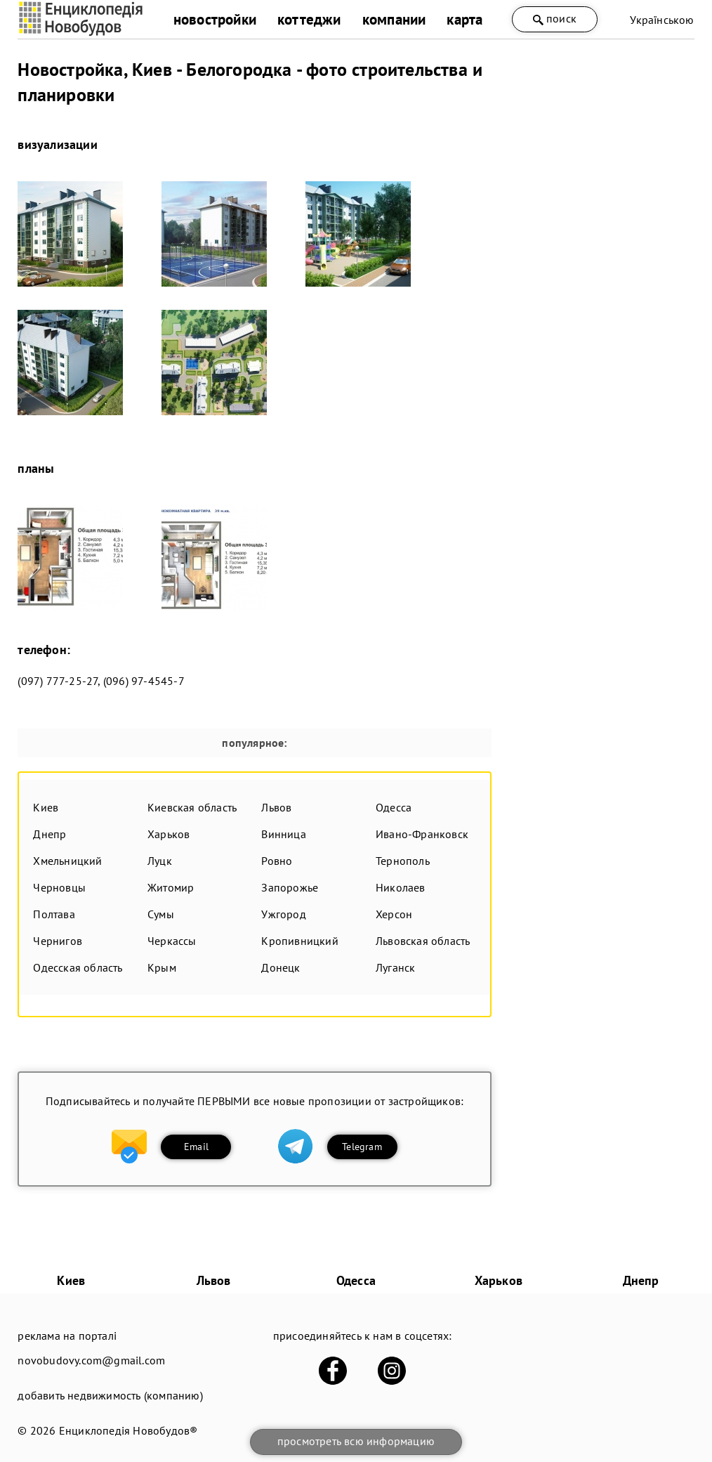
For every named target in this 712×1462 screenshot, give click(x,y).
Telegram (362, 1146)
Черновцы (59, 887)
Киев (45, 807)
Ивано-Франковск (422, 834)
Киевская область (192, 807)
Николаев (401, 887)
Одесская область (77, 967)
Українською (662, 20)
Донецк (280, 967)
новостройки (214, 19)
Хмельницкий (67, 861)
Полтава (53, 914)
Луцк (159, 861)
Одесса (393, 807)
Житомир (170, 887)
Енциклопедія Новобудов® (128, 1430)
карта (464, 19)
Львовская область (423, 941)
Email (196, 1146)
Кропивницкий (299, 941)
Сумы (160, 914)
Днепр (49, 834)
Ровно (276, 861)
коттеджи (309, 19)
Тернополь (403, 861)
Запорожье (289, 887)
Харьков (168, 834)
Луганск (395, 967)
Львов (276, 807)
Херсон (394, 914)
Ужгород (283, 914)
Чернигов (57, 941)
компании (394, 19)
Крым (161, 967)
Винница (283, 834)
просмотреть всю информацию (356, 1441)
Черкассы (172, 941)
